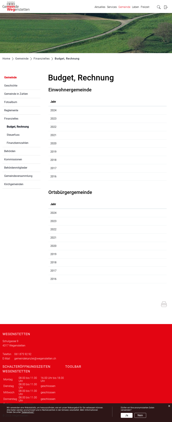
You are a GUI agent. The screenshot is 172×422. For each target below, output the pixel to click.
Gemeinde (124, 7)
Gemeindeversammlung (18, 176)
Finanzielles (11, 118)
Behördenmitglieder (15, 167)
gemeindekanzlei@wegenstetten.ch (35, 358)
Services (112, 7)
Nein (140, 415)
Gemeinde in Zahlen (16, 93)
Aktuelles (100, 7)
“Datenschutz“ (27, 412)
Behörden (9, 151)
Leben (135, 7)
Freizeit (145, 7)
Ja (126, 415)
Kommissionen (13, 159)
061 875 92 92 (22, 354)
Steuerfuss (13, 134)
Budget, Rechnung (23, 126)
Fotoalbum (10, 102)
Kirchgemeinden (13, 184)
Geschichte (10, 85)
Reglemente (11, 110)
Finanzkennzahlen (17, 142)
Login (166, 7)
